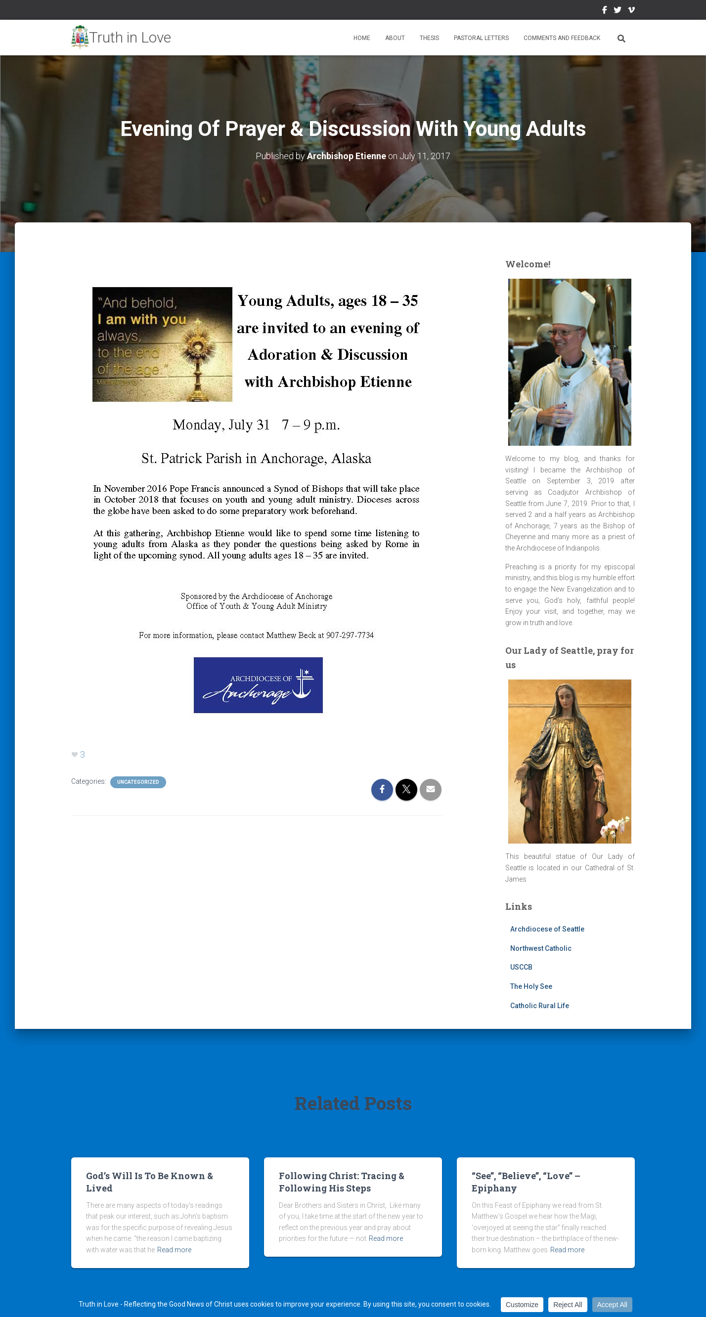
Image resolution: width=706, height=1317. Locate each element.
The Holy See (531, 986)
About (395, 38)
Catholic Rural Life (539, 1006)
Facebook (604, 11)
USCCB (521, 967)
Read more (174, 1250)
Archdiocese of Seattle (547, 929)
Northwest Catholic (541, 948)
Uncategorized (138, 782)
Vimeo (631, 11)
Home (361, 38)
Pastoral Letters (481, 38)
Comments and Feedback (562, 38)
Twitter (617, 11)
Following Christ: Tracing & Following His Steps (341, 1182)
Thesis (429, 38)
